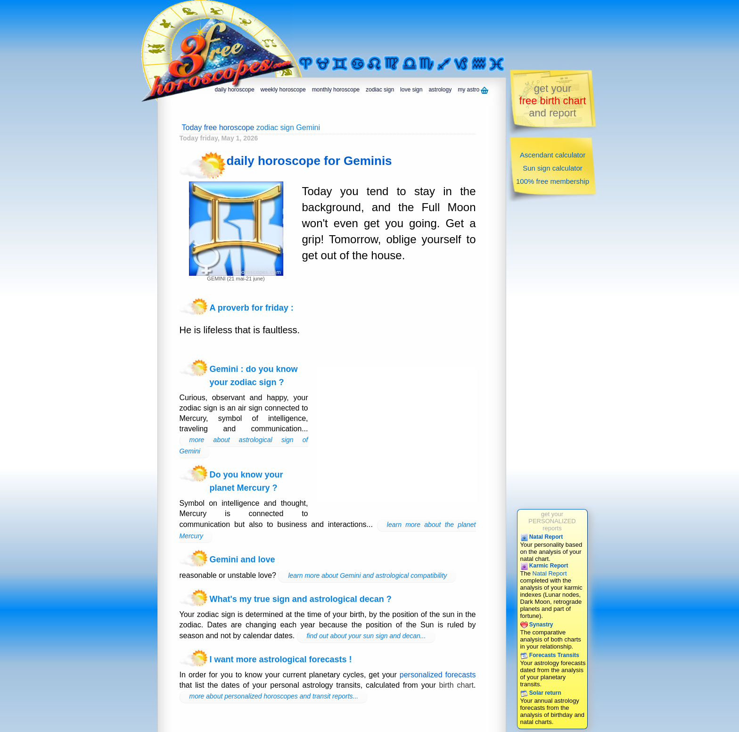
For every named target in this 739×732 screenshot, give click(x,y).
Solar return (540, 693)
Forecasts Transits (549, 655)
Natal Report (541, 537)
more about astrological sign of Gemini (244, 445)
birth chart (456, 685)
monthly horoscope (336, 89)
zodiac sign (380, 89)
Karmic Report (544, 565)
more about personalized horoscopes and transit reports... (274, 696)
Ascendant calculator (552, 155)
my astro (473, 90)
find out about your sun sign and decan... (366, 636)
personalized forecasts (438, 675)
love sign (411, 89)
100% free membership (552, 181)
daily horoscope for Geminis (309, 161)
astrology (440, 89)
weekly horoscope (283, 89)
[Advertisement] (413, 27)
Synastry (536, 624)
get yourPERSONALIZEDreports (551, 521)
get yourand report (552, 100)
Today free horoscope (218, 127)
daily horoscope (235, 89)
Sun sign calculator (553, 168)
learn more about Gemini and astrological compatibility (367, 575)
